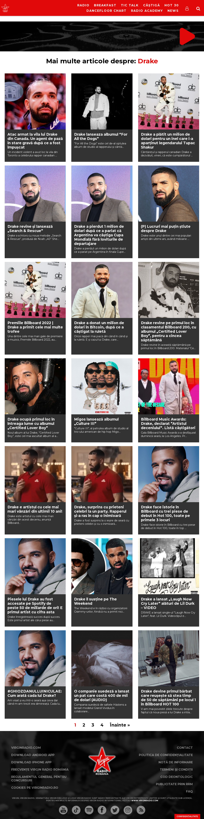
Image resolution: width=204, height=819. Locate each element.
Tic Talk (130, 5)
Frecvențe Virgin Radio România (39, 769)
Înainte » (120, 725)
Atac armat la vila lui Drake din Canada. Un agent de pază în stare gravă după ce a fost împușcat (35, 140)
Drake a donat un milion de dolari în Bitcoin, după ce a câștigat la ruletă (99, 327)
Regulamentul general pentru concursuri (38, 778)
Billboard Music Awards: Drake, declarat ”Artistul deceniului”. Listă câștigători (168, 423)
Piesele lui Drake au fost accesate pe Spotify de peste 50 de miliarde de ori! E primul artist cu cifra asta (35, 605)
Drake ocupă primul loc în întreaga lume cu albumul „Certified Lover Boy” (31, 423)
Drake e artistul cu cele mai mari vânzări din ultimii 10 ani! (34, 509)
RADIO (83, 5)
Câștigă (151, 5)
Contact (185, 748)
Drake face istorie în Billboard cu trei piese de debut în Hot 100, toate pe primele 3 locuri (165, 513)
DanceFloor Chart (106, 11)
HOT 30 (172, 5)
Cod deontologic (176, 777)
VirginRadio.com (26, 748)
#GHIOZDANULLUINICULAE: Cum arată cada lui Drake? (34, 693)
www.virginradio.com (144, 800)
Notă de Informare (176, 762)
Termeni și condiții (176, 769)
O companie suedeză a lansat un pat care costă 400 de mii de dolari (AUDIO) (101, 695)
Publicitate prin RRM (174, 784)
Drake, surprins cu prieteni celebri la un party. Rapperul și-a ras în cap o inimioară (100, 511)
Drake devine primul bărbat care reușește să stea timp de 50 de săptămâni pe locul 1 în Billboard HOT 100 (168, 697)
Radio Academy (147, 11)
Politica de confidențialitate (166, 755)
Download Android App (32, 755)
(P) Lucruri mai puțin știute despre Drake (166, 228)
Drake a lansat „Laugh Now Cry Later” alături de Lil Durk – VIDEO (167, 603)
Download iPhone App (31, 762)
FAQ (189, 791)
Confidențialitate (187, 816)
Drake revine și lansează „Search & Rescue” (30, 228)
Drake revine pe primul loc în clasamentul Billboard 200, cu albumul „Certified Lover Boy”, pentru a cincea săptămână (168, 331)
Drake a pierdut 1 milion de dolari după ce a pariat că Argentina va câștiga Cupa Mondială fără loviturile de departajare (99, 235)
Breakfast (105, 5)
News (173, 11)
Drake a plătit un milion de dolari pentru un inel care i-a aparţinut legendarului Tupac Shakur (168, 140)
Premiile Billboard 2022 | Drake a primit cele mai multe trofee (35, 327)
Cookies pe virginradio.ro (34, 787)
